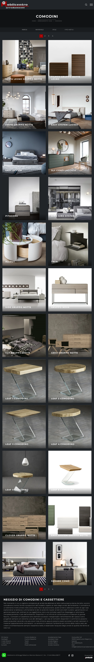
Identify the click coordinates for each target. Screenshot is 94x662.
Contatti (4, 645)
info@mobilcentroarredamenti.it (83, 647)
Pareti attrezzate (30, 645)
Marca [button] (24, 29)
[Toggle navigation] (91, 5)
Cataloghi (4, 639)
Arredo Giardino (53, 645)
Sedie (27, 643)
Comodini (58, 21)
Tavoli (27, 641)
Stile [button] (54, 29)
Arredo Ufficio (53, 643)
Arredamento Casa (45, 21)
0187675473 (78, 643)
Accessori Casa (53, 639)
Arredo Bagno (53, 641)
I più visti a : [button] (69, 29)
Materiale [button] (40, 29)
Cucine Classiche (30, 639)
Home (34, 21)
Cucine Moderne (30, 637)
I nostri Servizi (6, 643)
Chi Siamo (4, 637)
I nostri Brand (6, 641)
